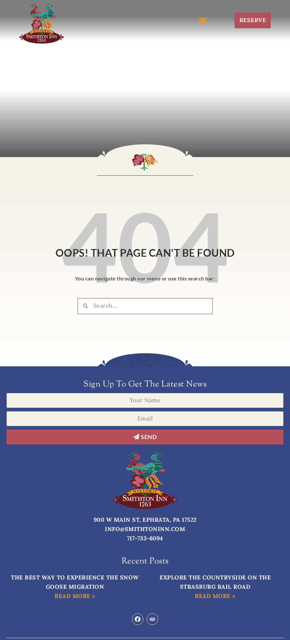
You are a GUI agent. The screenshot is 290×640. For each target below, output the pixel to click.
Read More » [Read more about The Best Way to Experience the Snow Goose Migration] (75, 596)
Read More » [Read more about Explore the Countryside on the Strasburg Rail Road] (215, 596)
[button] (203, 20)
